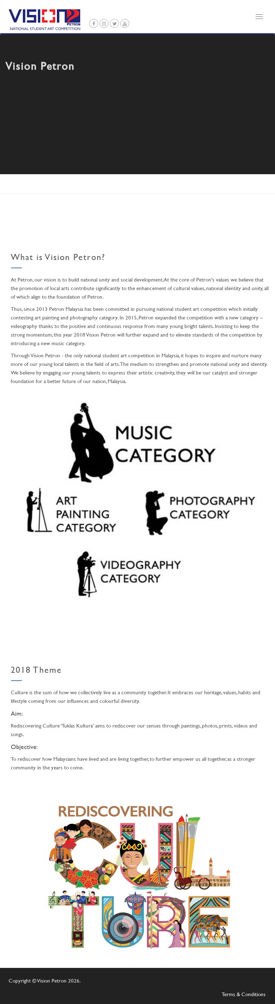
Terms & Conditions (244, 994)
